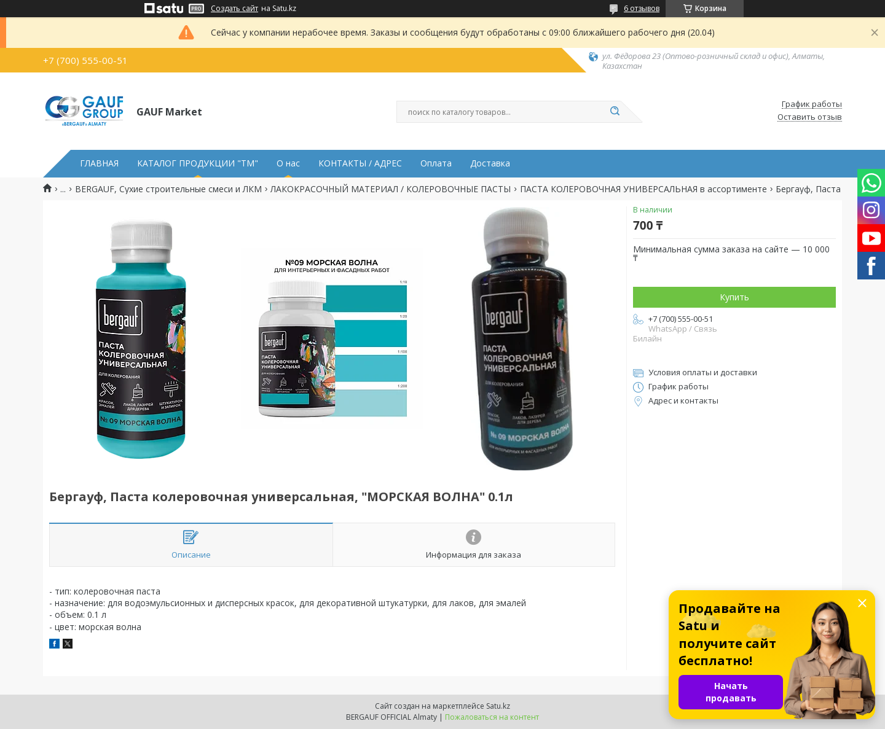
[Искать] (614, 112)
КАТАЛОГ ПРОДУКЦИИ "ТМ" (197, 163)
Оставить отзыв (809, 117)
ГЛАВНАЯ (99, 163)
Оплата (436, 163)
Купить (734, 297)
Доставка (490, 163)
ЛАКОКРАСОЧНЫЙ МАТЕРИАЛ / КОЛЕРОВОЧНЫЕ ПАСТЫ (390, 189)
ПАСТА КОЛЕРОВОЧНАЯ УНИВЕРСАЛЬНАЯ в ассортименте (643, 189)
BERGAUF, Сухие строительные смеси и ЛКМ (168, 189)
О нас (288, 163)
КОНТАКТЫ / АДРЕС (360, 163)
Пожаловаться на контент (492, 717)
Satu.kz (498, 706)
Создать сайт (234, 8)
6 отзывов (641, 8)
